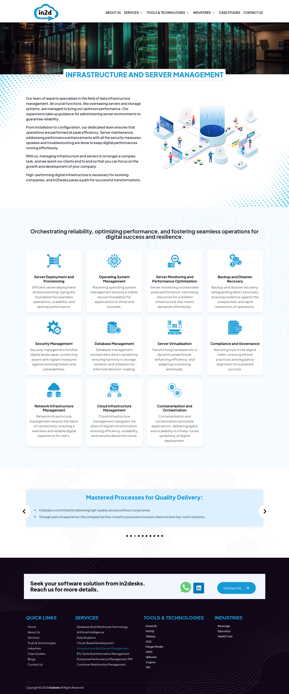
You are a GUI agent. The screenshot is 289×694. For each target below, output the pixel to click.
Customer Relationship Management (101, 664)
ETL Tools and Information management (103, 653)
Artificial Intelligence (90, 632)
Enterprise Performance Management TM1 (105, 659)
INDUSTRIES (228, 618)
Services (133, 12)
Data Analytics (86, 637)
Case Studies (230, 12)
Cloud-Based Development (95, 643)
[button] (127, 536)
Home (32, 627)
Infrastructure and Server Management (102, 648)
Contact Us (253, 12)
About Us (113, 12)
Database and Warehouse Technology (102, 627)
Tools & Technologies (168, 12)
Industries (204, 12)
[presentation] (24, 511)
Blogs (32, 659)
